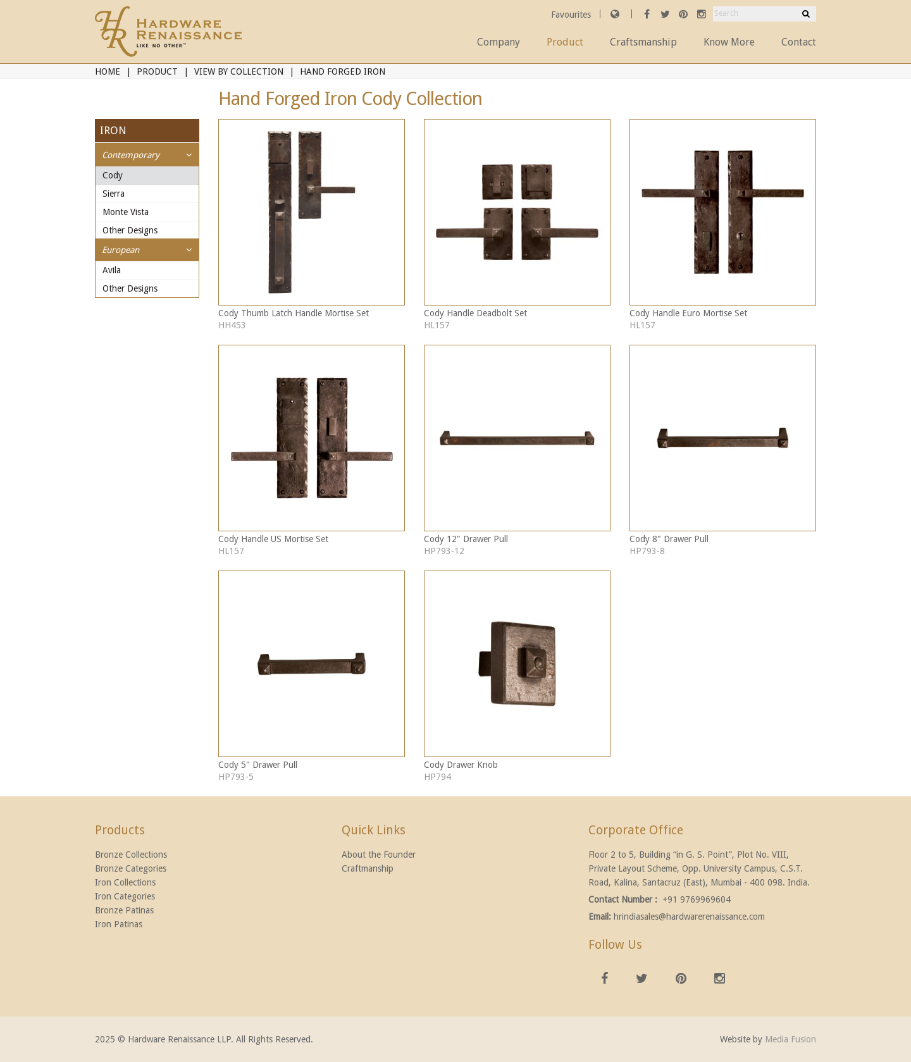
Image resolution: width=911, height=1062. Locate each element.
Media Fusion (790, 1039)
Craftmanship (368, 868)
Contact (798, 42)
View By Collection (238, 71)
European (120, 250)
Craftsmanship (643, 42)
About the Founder (379, 854)
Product (565, 42)
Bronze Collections (131, 854)
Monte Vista (125, 212)
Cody (112, 175)
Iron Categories (125, 896)
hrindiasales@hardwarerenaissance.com (689, 916)
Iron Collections (125, 882)
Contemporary (130, 155)
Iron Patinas (118, 924)
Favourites (572, 14)
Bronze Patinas (124, 910)
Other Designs (130, 230)
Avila (111, 270)
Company (498, 42)
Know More (729, 42)
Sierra (113, 193)
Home (107, 71)
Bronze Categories (130, 868)
